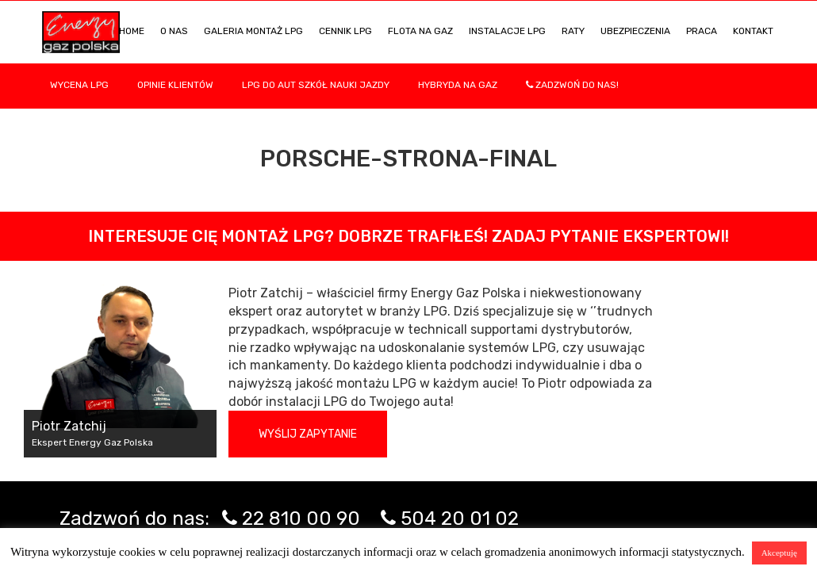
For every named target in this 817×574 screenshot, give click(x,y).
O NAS (174, 30)
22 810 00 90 (301, 518)
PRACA (701, 30)
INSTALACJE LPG (507, 30)
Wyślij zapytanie (308, 434)
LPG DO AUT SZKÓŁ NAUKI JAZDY (315, 84)
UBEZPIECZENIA (635, 30)
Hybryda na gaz (457, 84)
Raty (573, 30)
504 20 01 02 (460, 518)
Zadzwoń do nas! (572, 84)
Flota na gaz (420, 30)
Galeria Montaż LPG (253, 30)
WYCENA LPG (79, 84)
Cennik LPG (345, 30)
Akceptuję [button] (779, 552)
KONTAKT (753, 30)
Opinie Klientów (175, 84)
